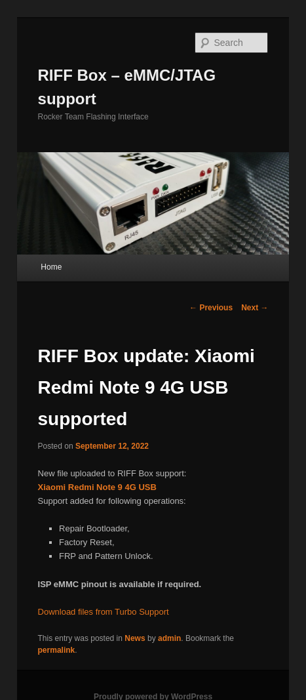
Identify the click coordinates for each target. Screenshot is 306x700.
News (134, 638)
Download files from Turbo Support (103, 612)
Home (51, 267)
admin (169, 638)
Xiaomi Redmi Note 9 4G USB (97, 487)
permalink (56, 650)
